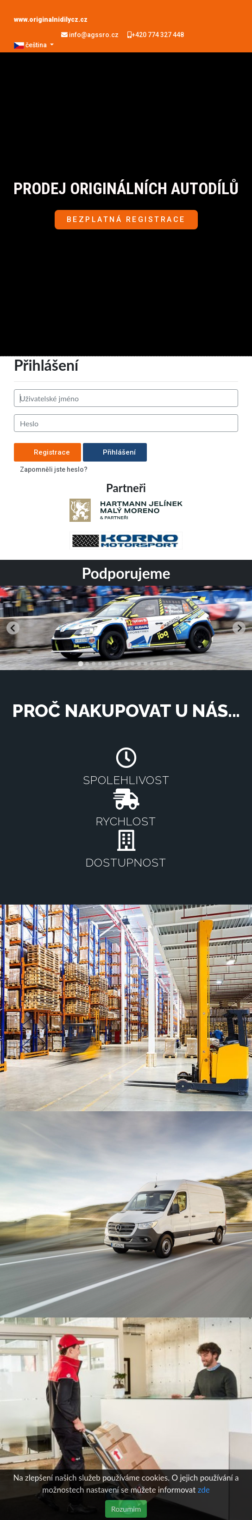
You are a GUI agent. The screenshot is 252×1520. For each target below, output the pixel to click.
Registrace (47, 452)
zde (204, 1490)
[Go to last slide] (12, 627)
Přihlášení (115, 452)
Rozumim (126, 1508)
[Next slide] (239, 627)
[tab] (80, 663)
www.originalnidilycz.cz (51, 19)
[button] (126, 219)
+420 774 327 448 (155, 34)
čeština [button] (31, 45)
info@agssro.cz (90, 34)
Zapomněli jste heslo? (54, 469)
